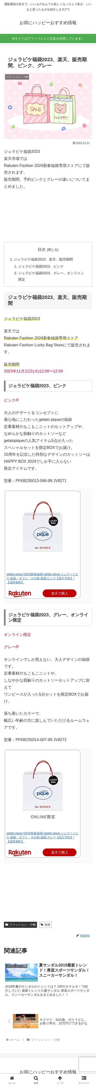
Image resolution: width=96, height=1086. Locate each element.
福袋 (45, 924)
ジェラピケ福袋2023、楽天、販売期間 (43, 259)
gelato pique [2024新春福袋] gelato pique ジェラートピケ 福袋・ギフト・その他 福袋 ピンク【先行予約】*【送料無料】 (42, 578)
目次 (42, 249)
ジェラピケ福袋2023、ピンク (41, 266)
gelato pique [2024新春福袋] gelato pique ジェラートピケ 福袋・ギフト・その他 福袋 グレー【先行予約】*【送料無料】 (42, 837)
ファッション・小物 (20, 924)
